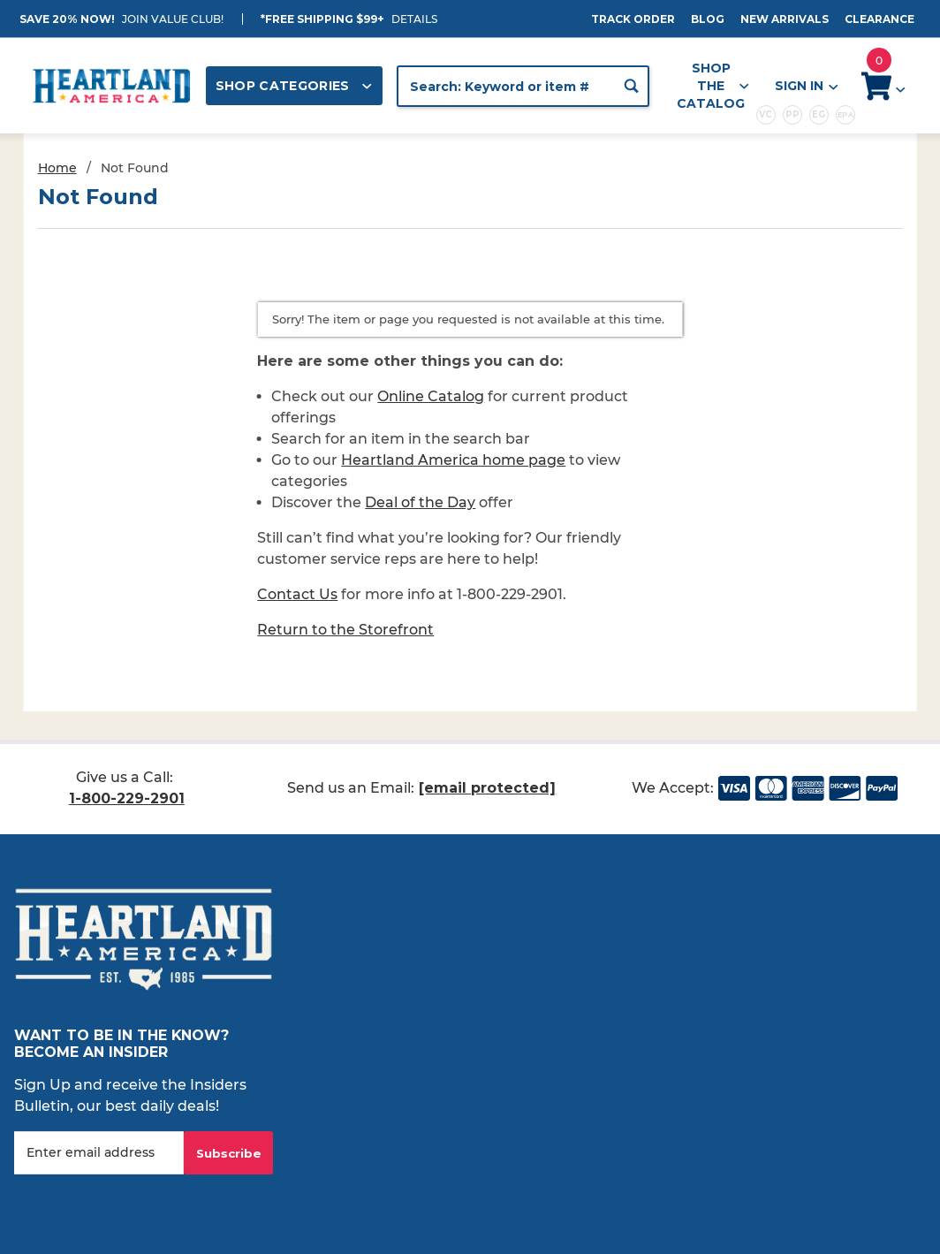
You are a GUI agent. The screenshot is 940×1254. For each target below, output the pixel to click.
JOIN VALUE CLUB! (173, 19)
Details (414, 19)
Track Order (633, 19)
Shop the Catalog (713, 85)
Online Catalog (430, 396)
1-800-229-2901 (127, 798)
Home (57, 168)
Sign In (806, 86)
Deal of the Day (420, 502)
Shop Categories (294, 86)
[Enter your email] (99, 1152)
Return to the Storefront (345, 629)
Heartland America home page (453, 460)
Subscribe (229, 1153)
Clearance (879, 19)
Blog (707, 19)
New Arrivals (784, 19)
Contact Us (297, 594)
